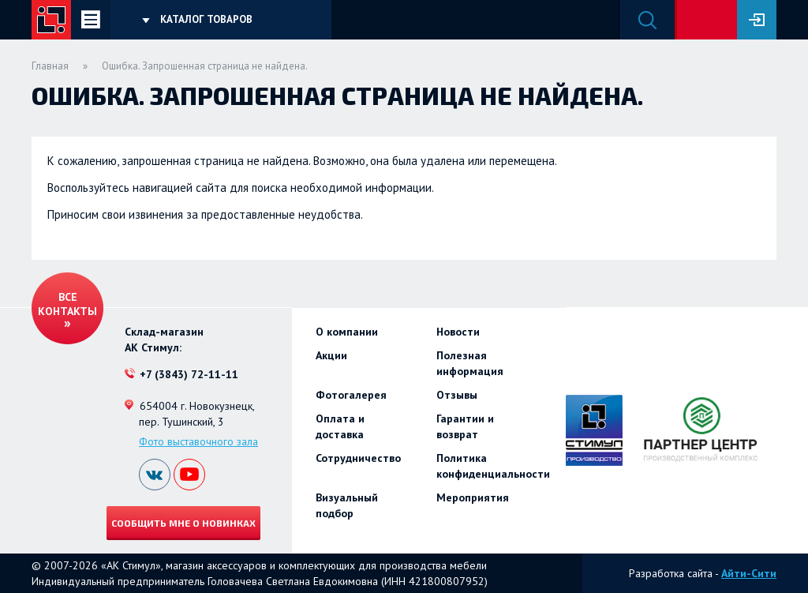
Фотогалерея (351, 395)
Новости (458, 332)
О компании (347, 332)
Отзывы (456, 395)
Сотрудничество (358, 458)
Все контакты (67, 304)
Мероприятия (472, 497)
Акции (331, 355)
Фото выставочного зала (198, 441)
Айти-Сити (748, 573)
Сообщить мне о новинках (183, 522)
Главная (50, 66)
